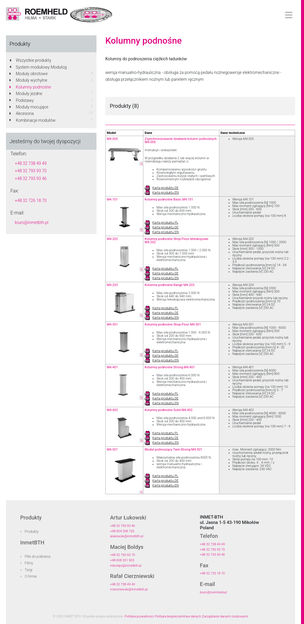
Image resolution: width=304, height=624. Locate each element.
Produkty (32, 532)
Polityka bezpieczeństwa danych (178, 616)
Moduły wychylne (28, 80)
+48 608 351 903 (122, 560)
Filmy (29, 563)
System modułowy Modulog (38, 67)
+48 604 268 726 (122, 531)
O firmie (31, 576)
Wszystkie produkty (30, 60)
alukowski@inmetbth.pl (126, 536)
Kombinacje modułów (33, 120)
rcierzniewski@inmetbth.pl (129, 589)
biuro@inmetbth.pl (31, 222)
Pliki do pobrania (37, 557)
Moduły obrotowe (29, 73)
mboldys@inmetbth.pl (126, 566)
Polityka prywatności (139, 616)
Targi (28, 570)
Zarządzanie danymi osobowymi (225, 616)
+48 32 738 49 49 (31, 163)
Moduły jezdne (26, 93)
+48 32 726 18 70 (31, 200)
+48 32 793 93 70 (31, 170)
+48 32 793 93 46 (31, 178)
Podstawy (22, 100)
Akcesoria (22, 113)
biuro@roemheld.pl (213, 592)
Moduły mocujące (29, 107)
